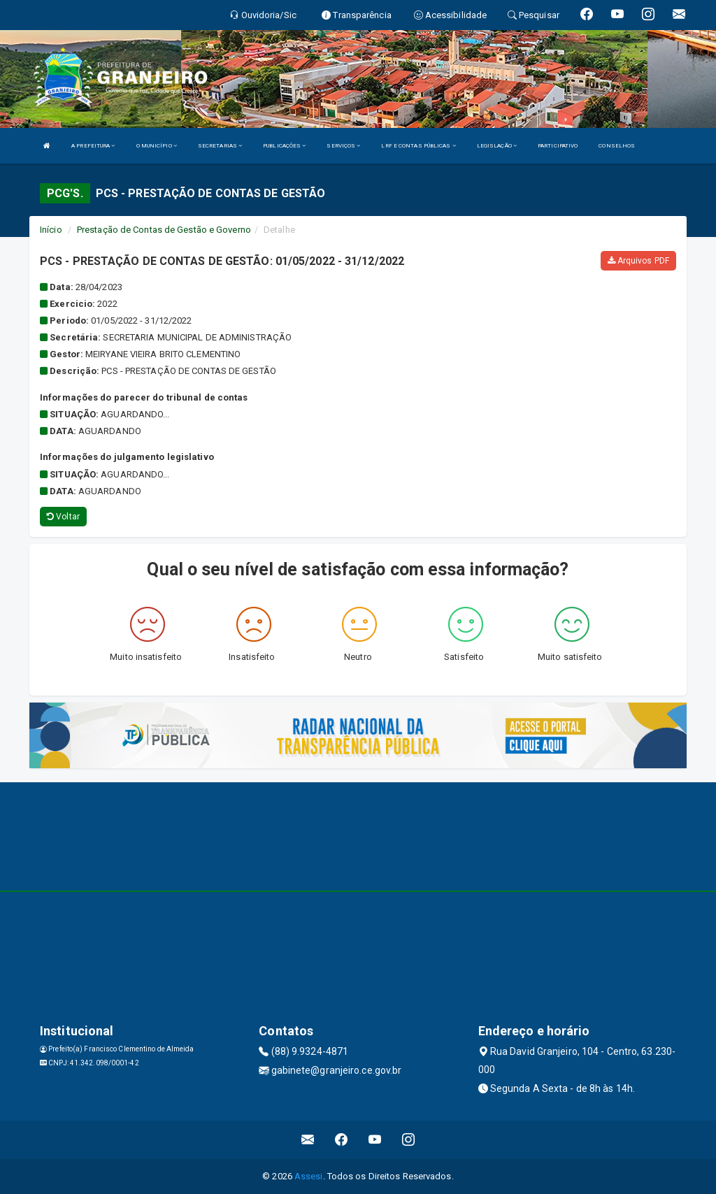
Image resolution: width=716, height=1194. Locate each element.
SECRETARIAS (220, 146)
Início (51, 229)
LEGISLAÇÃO (497, 146)
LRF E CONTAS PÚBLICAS (418, 146)
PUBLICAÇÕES (284, 146)
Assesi (308, 1176)
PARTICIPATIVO (558, 146)
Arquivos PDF (638, 261)
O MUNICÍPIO (156, 146)
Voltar (63, 517)
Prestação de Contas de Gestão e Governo (164, 229)
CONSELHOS (617, 146)
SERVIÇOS (343, 146)
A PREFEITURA (93, 146)
